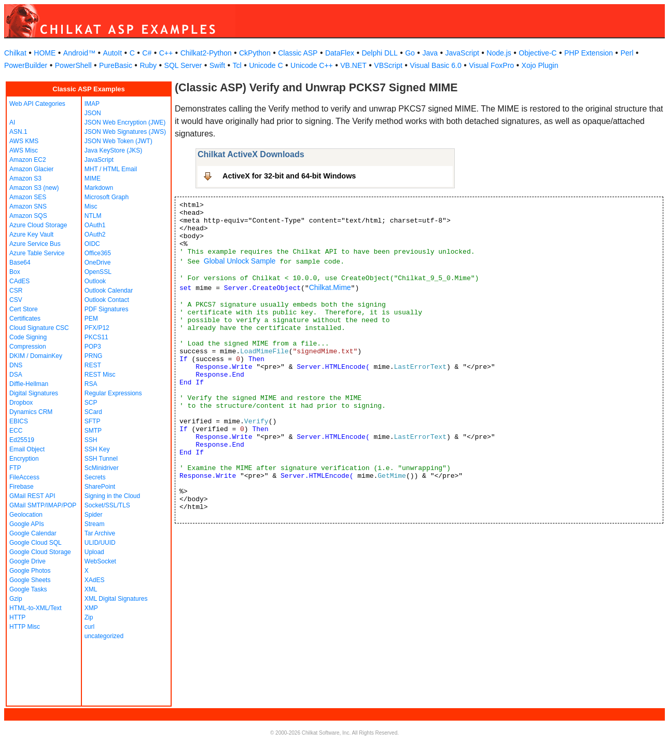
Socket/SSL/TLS (107, 505)
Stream (95, 524)
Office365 (98, 253)
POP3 (93, 346)
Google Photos (29, 570)
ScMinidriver (102, 468)
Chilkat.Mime (330, 287)
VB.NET (353, 65)
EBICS (18, 421)
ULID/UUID (100, 542)
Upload (94, 552)
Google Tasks (28, 589)
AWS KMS (23, 141)
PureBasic (115, 65)
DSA (15, 374)
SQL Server (183, 65)
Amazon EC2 (27, 159)
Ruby (148, 65)
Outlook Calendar (109, 290)
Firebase (21, 486)
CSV (15, 299)
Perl (626, 53)
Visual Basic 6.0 (435, 65)
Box (14, 271)
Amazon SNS (28, 206)
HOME (44, 53)
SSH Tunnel (101, 458)
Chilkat (15, 53)
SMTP (93, 430)
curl (89, 626)
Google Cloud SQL (35, 542)
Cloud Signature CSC (39, 328)
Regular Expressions (113, 393)
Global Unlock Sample (240, 261)
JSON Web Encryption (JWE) (125, 122)
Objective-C (537, 53)
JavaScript (462, 53)
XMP (91, 608)
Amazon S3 (25, 178)
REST (93, 365)
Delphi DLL (379, 53)
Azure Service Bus (35, 243)
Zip (89, 617)
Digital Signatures (33, 393)
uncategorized (104, 636)
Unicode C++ (311, 65)
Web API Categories (37, 103)
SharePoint (100, 486)
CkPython (255, 53)
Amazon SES (27, 197)
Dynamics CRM (30, 412)
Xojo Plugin (540, 65)
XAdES (95, 580)
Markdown (99, 187)
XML (91, 589)
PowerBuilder (25, 65)
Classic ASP (297, 53)
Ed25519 (21, 440)
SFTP (93, 421)
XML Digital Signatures (116, 598)
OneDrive (98, 262)
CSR (15, 290)
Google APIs (26, 524)
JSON (93, 113)
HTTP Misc (24, 626)
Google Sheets (29, 580)
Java (430, 53)
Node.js (498, 53)
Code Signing (28, 337)
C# (146, 53)
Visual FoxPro (491, 65)
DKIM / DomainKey (35, 356)
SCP (91, 402)
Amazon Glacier (31, 169)
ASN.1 (18, 131)
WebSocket (100, 561)
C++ (166, 53)
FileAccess (24, 477)
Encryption (24, 458)
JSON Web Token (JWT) (118, 141)
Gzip (15, 598)
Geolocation (26, 514)
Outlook (95, 281)
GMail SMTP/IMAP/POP (42, 505)
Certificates (24, 318)
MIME (93, 178)
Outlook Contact (107, 299)
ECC (15, 430)
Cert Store (23, 309)
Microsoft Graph (107, 197)
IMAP (92, 103)
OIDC (92, 243)
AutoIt (112, 53)
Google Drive (27, 561)
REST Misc (100, 374)
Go (410, 53)
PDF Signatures (107, 309)
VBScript (388, 65)
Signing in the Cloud (112, 496)
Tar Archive (100, 533)
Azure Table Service (37, 253)
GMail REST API (32, 496)
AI (12, 122)
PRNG (94, 356)
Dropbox (21, 402)
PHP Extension (588, 53)
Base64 (20, 262)
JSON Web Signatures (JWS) (125, 131)
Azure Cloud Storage (38, 225)
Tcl (237, 65)
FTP (15, 468)
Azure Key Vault (31, 234)
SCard (93, 412)
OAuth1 (95, 225)
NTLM (93, 215)
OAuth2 (95, 234)
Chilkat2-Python (206, 53)
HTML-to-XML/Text (35, 608)
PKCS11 (96, 337)
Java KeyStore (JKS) (113, 150)
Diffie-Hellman (28, 384)
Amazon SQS (28, 215)
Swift (217, 65)
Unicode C (266, 65)
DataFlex (339, 53)
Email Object (27, 449)
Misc (91, 206)
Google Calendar (33, 533)
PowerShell (73, 65)
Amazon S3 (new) (34, 187)
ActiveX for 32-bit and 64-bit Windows (289, 176)
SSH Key (97, 449)
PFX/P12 (97, 328)
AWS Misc (23, 150)
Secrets (95, 477)
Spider (94, 514)
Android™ (79, 53)
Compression (27, 346)
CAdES (19, 281)
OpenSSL (98, 271)
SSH (91, 440)
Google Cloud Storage (40, 552)
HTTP (17, 617)
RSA (91, 384)
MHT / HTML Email (111, 169)
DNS (15, 365)
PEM (91, 318)
